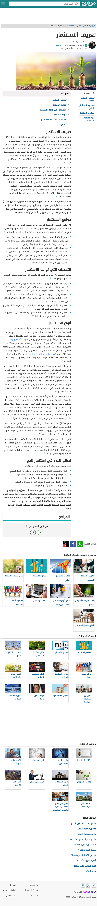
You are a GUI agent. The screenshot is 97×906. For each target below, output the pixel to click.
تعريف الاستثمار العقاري (87, 99)
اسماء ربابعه (66, 42)
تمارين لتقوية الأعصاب (86, 829)
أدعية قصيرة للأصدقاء (86, 861)
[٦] (55, 391)
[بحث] (76, 4)
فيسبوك (73, 544)
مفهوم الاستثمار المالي (87, 106)
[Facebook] (94, 886)
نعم (40, 532)
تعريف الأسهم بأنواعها (18, 339)
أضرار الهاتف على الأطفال (84, 866)
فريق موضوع (11, 895)
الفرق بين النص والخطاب (85, 845)
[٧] (37, 433)
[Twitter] (88, 886)
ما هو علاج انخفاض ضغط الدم (82, 839)
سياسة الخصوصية (31, 890)
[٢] (56, 196)
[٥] (53, 338)
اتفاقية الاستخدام (9, 890)
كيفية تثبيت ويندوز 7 (87, 850)
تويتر (66, 544)
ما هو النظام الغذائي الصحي (83, 823)
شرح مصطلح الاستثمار (89, 119)
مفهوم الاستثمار (87, 113)
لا (33, 532)
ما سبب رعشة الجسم (87, 834)
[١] (61, 162)
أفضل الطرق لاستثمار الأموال (44, 354)
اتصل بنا (13, 885)
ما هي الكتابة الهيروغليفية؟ (83, 855)
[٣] (4, 231)
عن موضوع (34, 885)
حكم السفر (91, 871)
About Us (34, 895)
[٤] (50, 278)
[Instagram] (83, 886)
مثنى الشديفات (62, 45)
